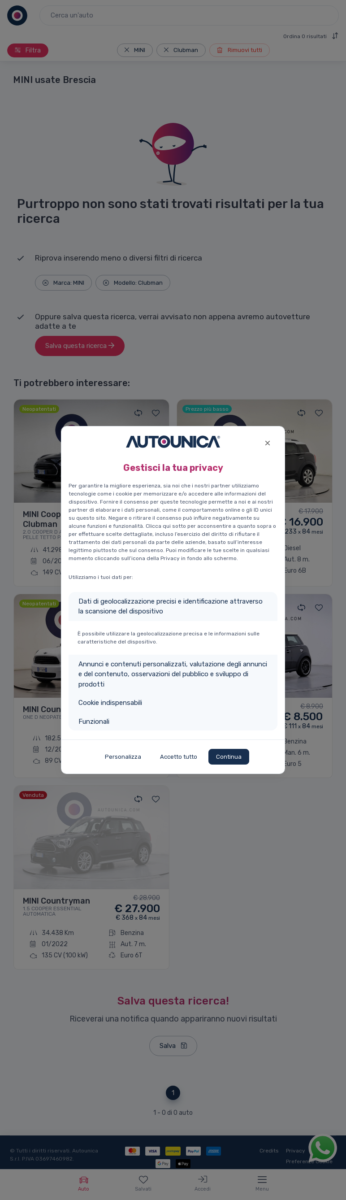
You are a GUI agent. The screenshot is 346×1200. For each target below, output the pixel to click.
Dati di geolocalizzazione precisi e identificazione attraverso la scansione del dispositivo (170, 606)
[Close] (267, 442)
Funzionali (93, 721)
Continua (229, 756)
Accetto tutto (178, 756)
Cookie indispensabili (110, 703)
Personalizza (123, 756)
